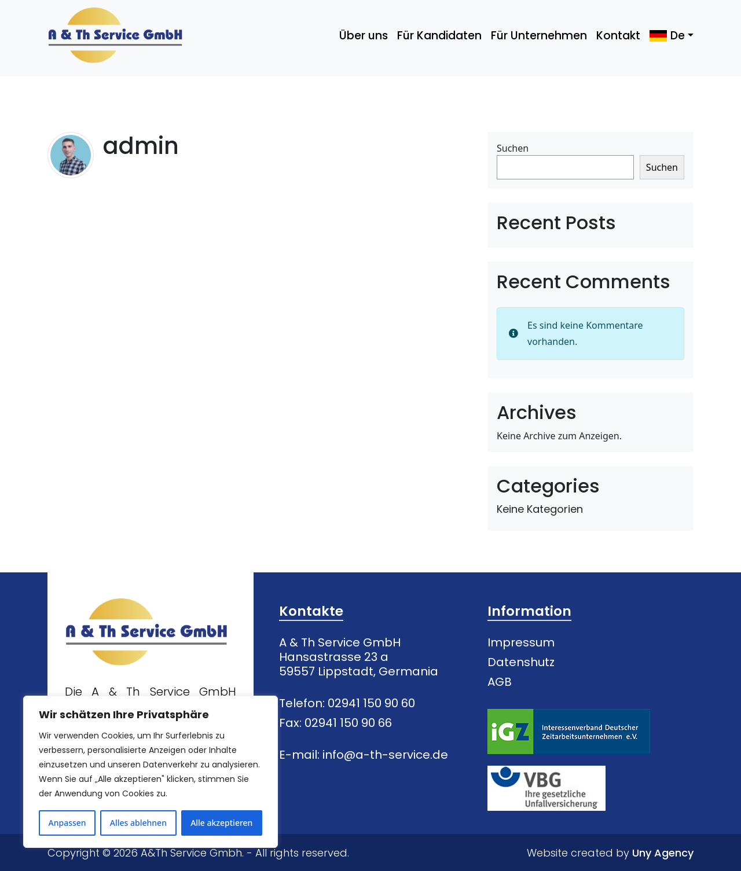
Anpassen (67, 822)
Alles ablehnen (138, 822)
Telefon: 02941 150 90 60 (347, 703)
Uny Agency (663, 853)
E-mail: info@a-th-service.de (363, 755)
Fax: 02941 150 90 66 (335, 723)
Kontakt (618, 35)
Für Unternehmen (539, 35)
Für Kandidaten (439, 35)
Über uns (363, 35)
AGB (499, 682)
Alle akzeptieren (221, 822)
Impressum (521, 642)
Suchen (513, 148)
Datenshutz (521, 662)
